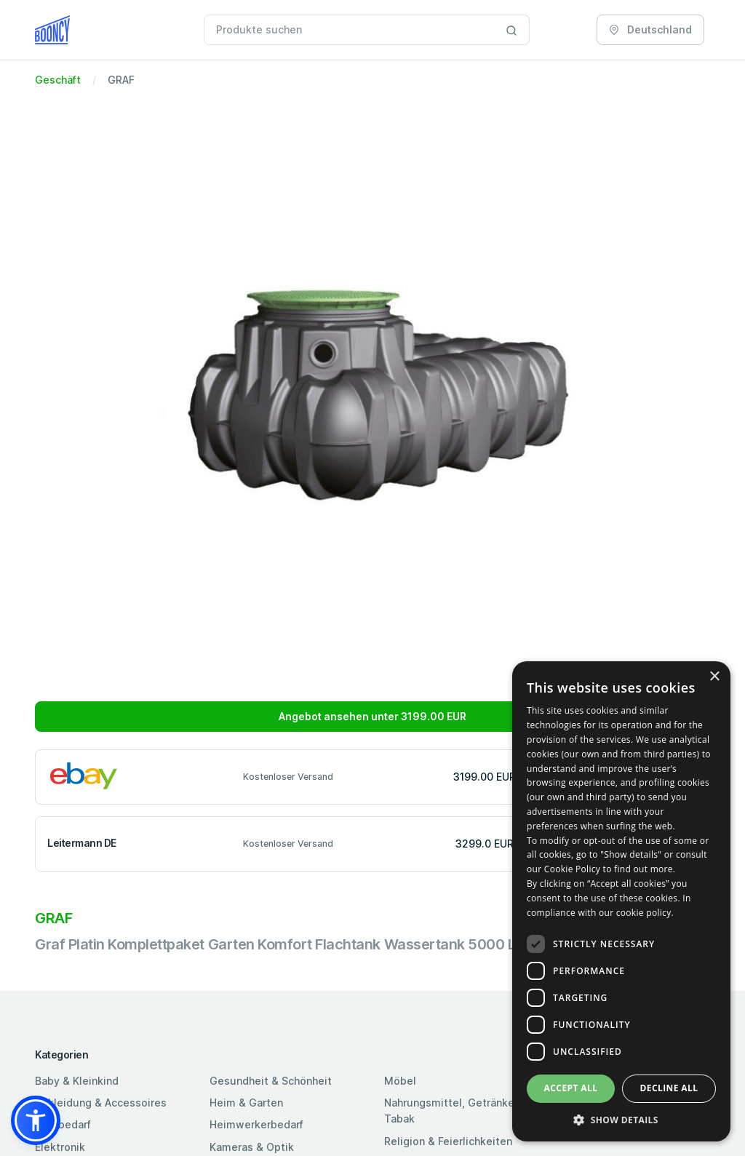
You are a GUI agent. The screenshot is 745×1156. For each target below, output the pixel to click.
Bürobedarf (63, 1124)
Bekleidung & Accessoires (101, 1102)
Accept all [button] (571, 1088)
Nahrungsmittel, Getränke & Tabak (454, 1110)
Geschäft (58, 79)
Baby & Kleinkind (77, 1081)
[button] (36, 1120)
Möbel (400, 1081)
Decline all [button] (669, 1088)
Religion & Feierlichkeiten (448, 1141)
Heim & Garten (246, 1102)
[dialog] (621, 901)
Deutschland (650, 29)
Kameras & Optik (252, 1147)
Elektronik (60, 1147)
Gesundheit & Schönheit (271, 1081)
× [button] (714, 676)
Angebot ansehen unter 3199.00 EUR (372, 716)
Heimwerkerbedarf (256, 1124)
